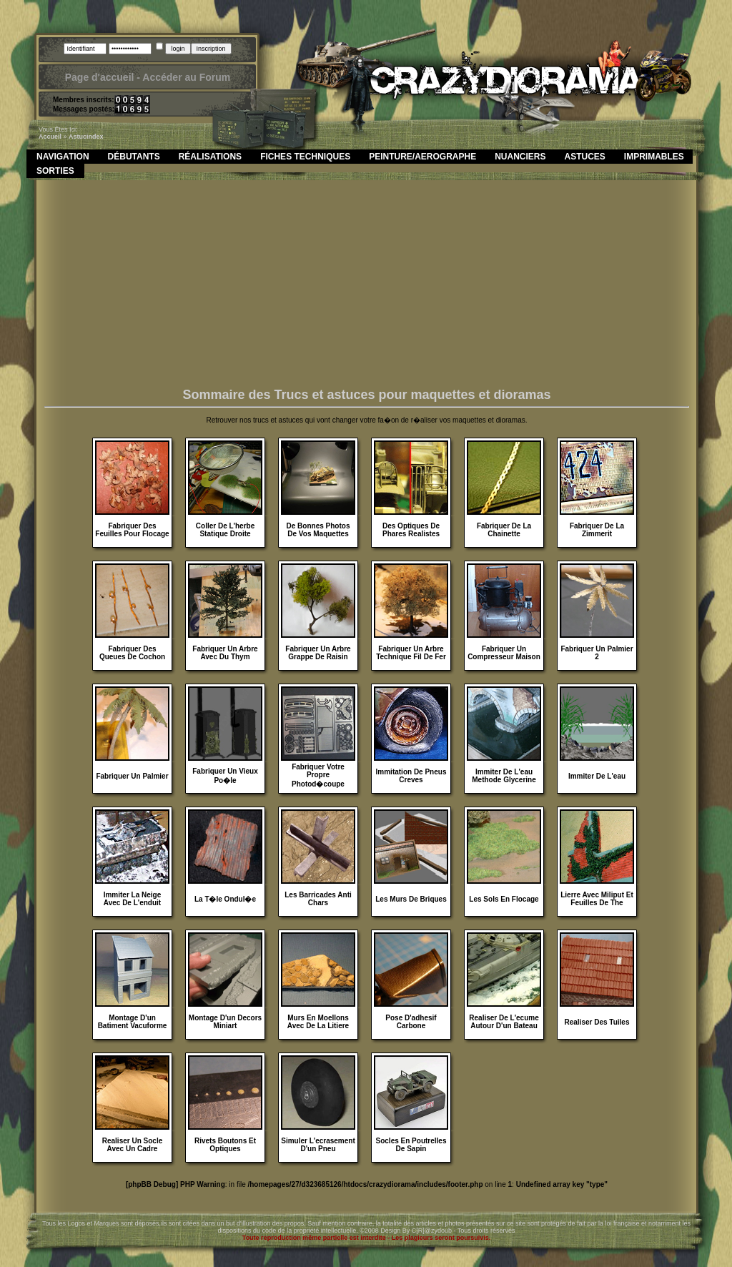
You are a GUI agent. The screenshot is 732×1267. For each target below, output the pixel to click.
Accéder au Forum (186, 77)
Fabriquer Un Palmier (132, 776)
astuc (77, 136)
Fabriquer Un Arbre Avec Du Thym (224, 653)
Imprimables (654, 157)
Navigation (62, 157)
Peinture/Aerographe (422, 157)
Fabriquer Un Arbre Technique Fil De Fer (411, 653)
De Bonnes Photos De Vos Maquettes (318, 530)
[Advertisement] (367, 287)
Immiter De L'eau (596, 776)
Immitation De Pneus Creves (411, 776)
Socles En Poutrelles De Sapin (411, 1145)
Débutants (134, 157)
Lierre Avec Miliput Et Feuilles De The (596, 899)
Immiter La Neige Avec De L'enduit (133, 899)
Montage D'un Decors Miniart (225, 1022)
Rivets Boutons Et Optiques (225, 1145)
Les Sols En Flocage (503, 899)
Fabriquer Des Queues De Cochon (132, 653)
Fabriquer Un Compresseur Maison (504, 653)
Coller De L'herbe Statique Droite (225, 530)
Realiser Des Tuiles (597, 1022)
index (95, 136)
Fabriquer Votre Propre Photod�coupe (318, 775)
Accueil (50, 136)
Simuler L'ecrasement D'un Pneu (318, 1145)
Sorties (55, 171)
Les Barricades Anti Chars (318, 899)
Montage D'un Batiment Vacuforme (132, 1022)
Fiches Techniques (305, 157)
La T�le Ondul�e (225, 899)
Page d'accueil (99, 77)
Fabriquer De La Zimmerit (597, 530)
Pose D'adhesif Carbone (410, 1022)
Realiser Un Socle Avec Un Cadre (132, 1145)
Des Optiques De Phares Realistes (411, 530)
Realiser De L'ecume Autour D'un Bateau (503, 1022)
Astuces (585, 157)
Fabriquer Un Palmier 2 (596, 653)
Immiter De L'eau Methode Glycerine (503, 776)
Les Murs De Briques (410, 899)
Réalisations (210, 157)
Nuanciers (520, 157)
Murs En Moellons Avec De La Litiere (318, 1022)
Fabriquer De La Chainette (504, 530)
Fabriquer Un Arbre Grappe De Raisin (317, 653)
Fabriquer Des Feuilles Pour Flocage (132, 530)
